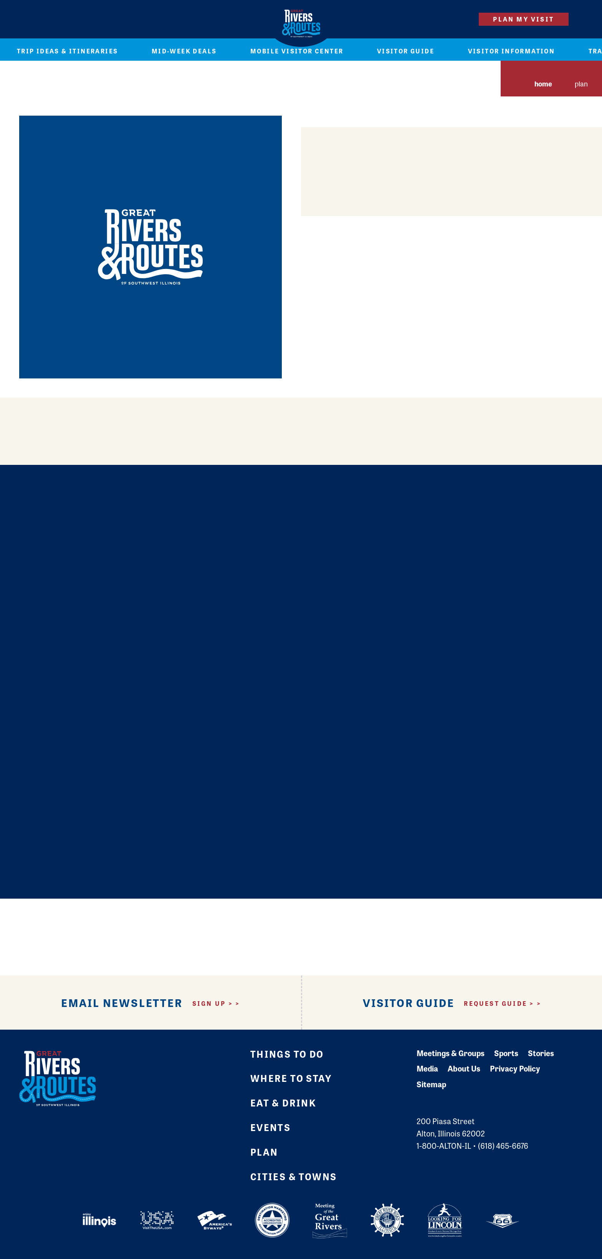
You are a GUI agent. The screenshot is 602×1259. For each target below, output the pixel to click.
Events (270, 1127)
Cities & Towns (293, 1176)
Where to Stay (291, 1078)
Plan (264, 1151)
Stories (541, 1052)
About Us (464, 1068)
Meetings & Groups (451, 1052)
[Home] (301, 23)
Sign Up (209, 1003)
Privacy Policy (515, 1068)
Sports (506, 1052)
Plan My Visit (523, 19)
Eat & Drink (283, 1102)
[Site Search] (459, 19)
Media (427, 1068)
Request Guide (495, 1003)
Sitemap (431, 1084)
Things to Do (287, 1053)
